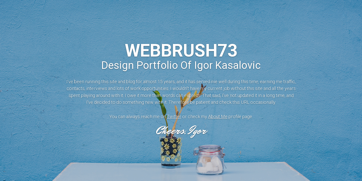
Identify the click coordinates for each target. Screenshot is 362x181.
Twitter (174, 116)
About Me (218, 116)
